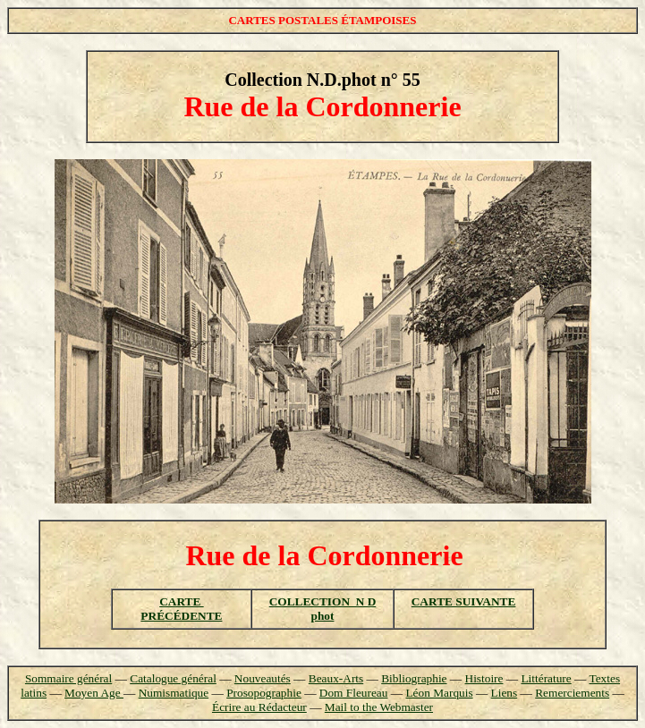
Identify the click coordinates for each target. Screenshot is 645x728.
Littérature (546, 678)
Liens (504, 692)
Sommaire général (68, 678)
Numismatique (173, 692)
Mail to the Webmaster (379, 707)
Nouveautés (262, 678)
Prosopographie (263, 692)
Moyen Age (93, 692)
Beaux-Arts (336, 678)
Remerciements (572, 692)
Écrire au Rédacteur (259, 707)
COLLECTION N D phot (323, 608)
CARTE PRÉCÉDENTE (181, 608)
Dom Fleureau (353, 692)
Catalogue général (173, 678)
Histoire (484, 678)
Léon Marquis (438, 692)
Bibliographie (413, 678)
